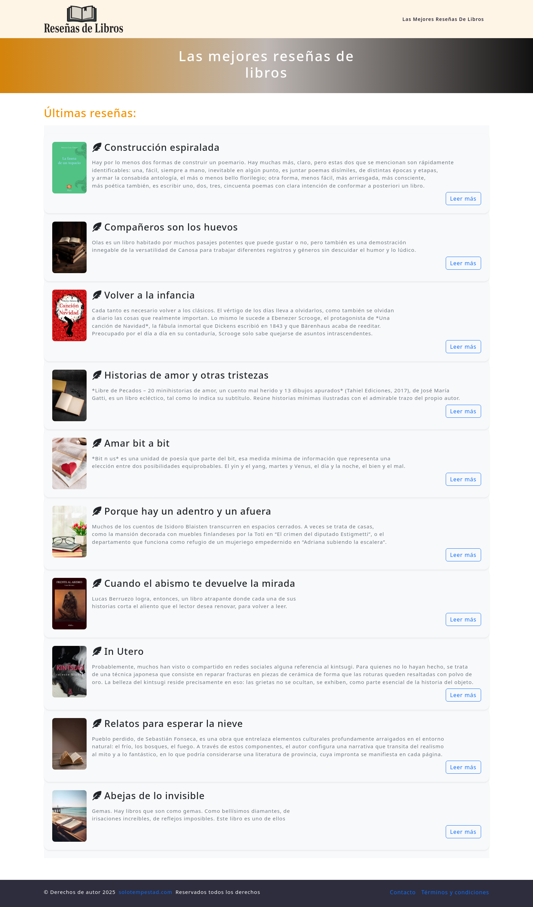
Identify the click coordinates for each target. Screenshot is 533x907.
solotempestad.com (145, 891)
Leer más (463, 198)
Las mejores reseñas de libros (443, 19)
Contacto (403, 892)
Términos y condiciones (455, 892)
